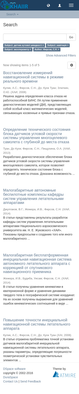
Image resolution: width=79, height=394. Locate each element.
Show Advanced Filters (61, 55)
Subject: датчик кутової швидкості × (24, 45)
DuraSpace (10, 377)
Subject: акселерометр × (17, 49)
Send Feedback (30, 381)
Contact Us (10, 381)
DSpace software (14, 368)
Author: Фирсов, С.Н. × (47, 49)
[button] (48, 5)
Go (71, 37)
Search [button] (12, 14)
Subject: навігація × (57, 45)
